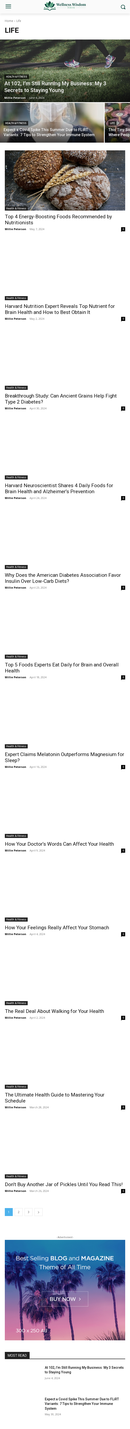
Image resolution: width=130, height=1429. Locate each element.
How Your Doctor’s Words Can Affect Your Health (59, 844)
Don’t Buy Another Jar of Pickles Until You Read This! (64, 1184)
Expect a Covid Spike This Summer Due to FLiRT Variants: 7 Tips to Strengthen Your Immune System (82, 1403)
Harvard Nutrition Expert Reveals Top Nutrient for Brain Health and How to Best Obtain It (60, 309)
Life (112, 123)
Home (9, 21)
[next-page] (38, 1212)
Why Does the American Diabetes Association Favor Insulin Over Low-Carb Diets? (63, 578)
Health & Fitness (16, 76)
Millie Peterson (15, 229)
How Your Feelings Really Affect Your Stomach (57, 928)
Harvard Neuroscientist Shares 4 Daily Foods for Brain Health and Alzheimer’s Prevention (59, 488)
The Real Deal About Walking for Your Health (54, 1011)
